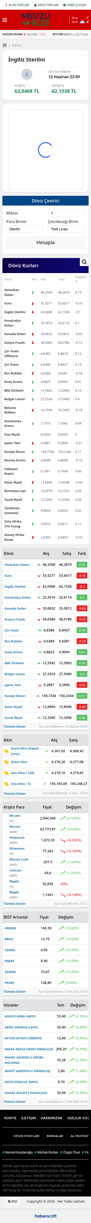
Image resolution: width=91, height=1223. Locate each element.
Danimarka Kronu (12, 423)
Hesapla (45, 242)
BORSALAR (55, 1136)
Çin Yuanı (11, 364)
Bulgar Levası (14, 399)
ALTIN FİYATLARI (17, 5)
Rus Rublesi (13, 373)
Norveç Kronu (14, 460)
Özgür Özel (70, 1152)
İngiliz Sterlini (14, 312)
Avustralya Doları (12, 322)
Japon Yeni (12, 443)
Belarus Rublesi (10, 410)
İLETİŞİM (28, 1118)
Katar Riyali (13, 482)
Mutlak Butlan (46, 1152)
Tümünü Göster (15, 726)
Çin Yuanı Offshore (11, 353)
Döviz (15, 45)
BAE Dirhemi (14, 390)
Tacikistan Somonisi (12, 510)
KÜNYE (10, 1118)
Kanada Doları (15, 334)
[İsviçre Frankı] (27, 34)
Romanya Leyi (15, 491)
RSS (12, 1201)
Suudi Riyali (13, 499)
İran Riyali (12, 434)
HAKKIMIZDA (51, 1118)
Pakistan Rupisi (11, 471)
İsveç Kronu (13, 381)
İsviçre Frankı (14, 342)
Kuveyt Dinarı (14, 451)
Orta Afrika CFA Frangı (12, 523)
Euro (7, 303)
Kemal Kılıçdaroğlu (17, 1152)
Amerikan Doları (11, 292)
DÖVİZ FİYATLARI (46, 5)
